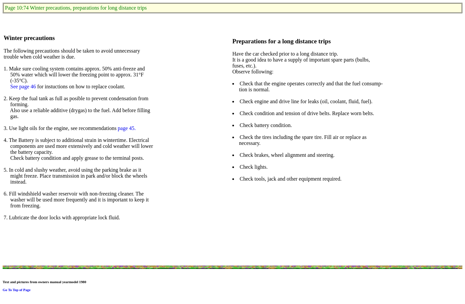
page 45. (127, 128)
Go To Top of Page (16, 290)
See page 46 (23, 86)
